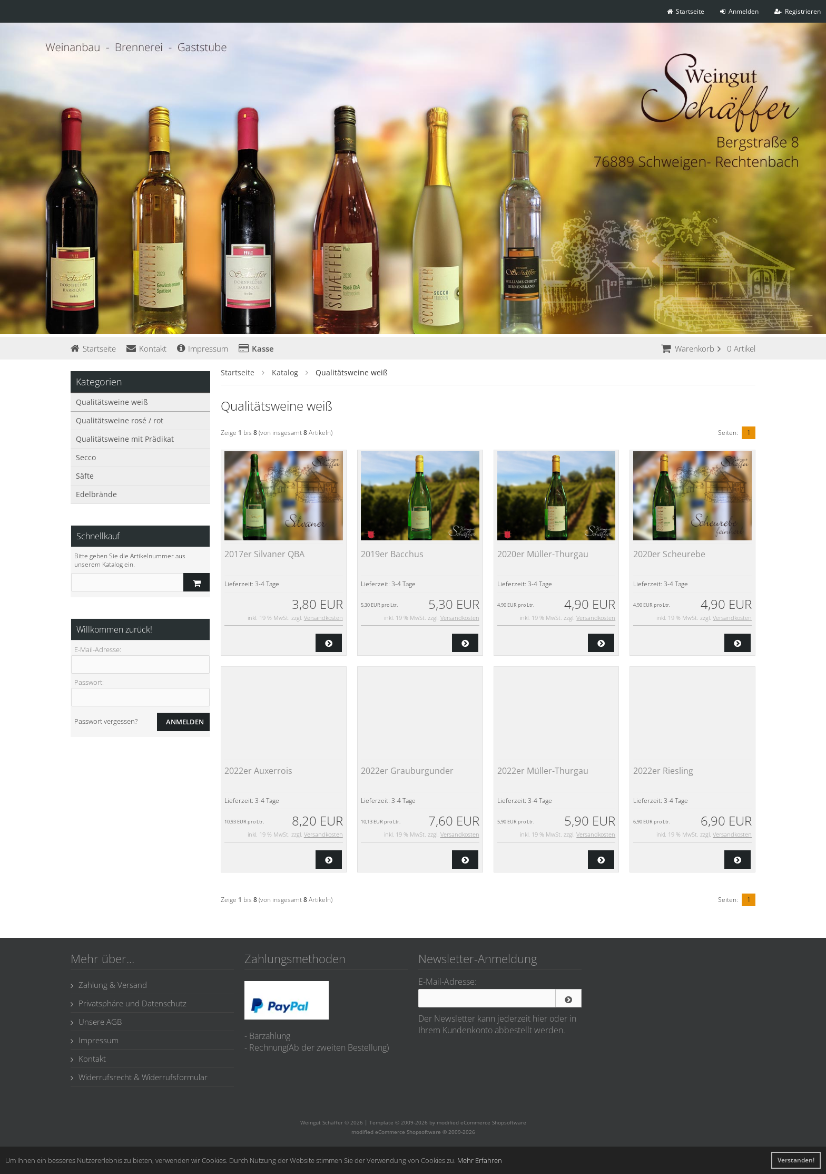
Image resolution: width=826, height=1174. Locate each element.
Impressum (202, 348)
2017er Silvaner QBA (264, 554)
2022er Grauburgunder (407, 771)
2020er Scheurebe (669, 554)
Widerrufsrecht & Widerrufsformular (139, 1077)
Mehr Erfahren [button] (479, 1160)
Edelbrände (96, 494)
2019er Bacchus (392, 554)
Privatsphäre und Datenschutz (128, 1003)
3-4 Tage (267, 583)
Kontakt (146, 348)
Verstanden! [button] (796, 1160)
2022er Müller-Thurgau (542, 771)
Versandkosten (323, 618)
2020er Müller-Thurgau (542, 554)
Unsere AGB (96, 1021)
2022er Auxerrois (258, 771)
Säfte (85, 476)
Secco (86, 457)
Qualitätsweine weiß (112, 402)
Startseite (93, 348)
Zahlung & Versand (109, 984)
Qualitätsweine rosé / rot (119, 420)
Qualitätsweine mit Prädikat (125, 439)
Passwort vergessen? (105, 721)
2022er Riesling (663, 771)
